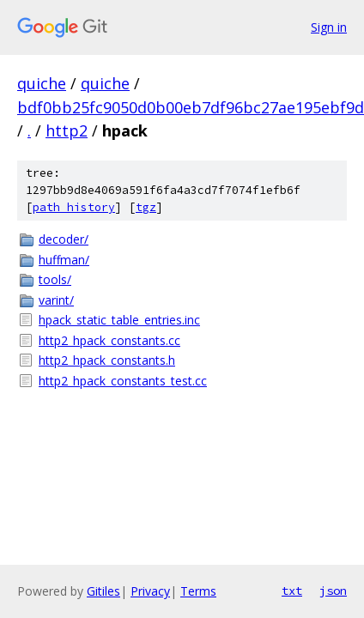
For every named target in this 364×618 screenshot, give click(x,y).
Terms (198, 591)
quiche (41, 83)
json (333, 590)
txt (292, 590)
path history (74, 207)
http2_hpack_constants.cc (109, 340)
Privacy (150, 591)
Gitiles (103, 591)
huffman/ (64, 259)
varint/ (56, 300)
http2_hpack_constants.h (107, 360)
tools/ (55, 279)
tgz (146, 207)
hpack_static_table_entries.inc (119, 320)
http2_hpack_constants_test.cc (123, 381)
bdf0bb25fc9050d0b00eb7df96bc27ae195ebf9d (190, 107)
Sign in (329, 27)
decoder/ (63, 239)
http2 (67, 130)
